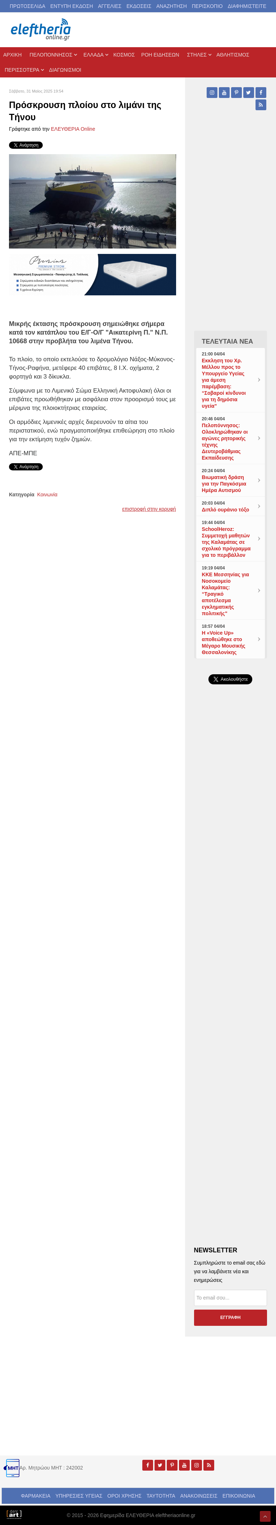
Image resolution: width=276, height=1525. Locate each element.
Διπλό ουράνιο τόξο (225, 510)
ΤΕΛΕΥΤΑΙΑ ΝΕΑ (227, 341)
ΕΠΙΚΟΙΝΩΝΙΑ (238, 1496)
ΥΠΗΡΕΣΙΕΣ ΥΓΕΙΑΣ (78, 1496)
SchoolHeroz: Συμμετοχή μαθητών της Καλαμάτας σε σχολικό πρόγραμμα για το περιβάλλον (226, 542)
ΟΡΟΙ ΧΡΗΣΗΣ (124, 1496)
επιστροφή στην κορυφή (149, 509)
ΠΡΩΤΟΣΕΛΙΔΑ (27, 6)
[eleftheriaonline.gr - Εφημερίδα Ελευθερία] (41, 30)
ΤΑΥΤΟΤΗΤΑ (161, 1496)
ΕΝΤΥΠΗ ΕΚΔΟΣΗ (71, 6)
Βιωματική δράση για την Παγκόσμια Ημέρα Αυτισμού (224, 483)
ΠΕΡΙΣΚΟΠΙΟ (207, 6)
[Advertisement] (230, 847)
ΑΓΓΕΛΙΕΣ (109, 6)
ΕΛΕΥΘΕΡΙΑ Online (73, 129)
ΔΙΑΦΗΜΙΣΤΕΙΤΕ (247, 6)
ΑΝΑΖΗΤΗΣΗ (171, 6)
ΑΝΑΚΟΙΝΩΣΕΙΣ (199, 1496)
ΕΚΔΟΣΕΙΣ (138, 6)
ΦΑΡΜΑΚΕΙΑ (35, 1496)
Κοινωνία (47, 494)
